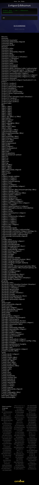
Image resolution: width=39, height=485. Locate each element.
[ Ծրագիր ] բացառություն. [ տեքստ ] (14, 349)
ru (28, 408)
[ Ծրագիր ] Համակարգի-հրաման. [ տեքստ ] (17, 323)
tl (28, 441)
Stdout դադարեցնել (8, 398)
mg (15, 436)
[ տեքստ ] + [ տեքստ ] (9, 185)
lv (15, 434)
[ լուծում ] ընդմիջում (8, 89)
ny (16, 458)
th (30, 438)
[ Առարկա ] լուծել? (7, 55)
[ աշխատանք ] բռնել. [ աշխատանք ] (14, 235)
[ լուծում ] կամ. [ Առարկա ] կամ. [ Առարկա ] (16, 97)
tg (30, 436)
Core (19, 1)
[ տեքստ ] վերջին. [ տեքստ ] (11, 200)
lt (16, 433)
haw (7, 459)
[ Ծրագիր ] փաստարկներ (10, 336)
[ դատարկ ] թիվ (7, 44)
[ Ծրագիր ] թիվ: (7, 326)
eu (3, 444)
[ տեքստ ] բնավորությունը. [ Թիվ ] (13, 193)
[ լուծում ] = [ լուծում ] (8, 84)
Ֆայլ (3, 301)
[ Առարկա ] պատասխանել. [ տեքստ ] (14, 74)
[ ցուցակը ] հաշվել (8, 295)
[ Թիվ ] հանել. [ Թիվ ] (8, 127)
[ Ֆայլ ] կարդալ (6, 306)
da (4, 434)
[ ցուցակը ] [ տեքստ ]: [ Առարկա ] (13, 286)
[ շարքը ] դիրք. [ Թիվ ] (9, 253)
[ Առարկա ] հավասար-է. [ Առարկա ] (14, 57)
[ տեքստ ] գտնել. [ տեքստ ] (11, 195)
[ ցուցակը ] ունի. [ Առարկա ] (11, 298)
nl (15, 454)
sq (29, 423)
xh (28, 458)
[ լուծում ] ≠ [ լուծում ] (8, 85)
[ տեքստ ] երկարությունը (10, 182)
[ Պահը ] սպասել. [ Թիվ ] (9, 351)
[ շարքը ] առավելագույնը (10, 245)
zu (29, 469)
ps (16, 466)
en (3, 439)
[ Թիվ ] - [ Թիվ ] (6, 125)
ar (4, 416)
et (4, 442)
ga (3, 452)
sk (27, 414)
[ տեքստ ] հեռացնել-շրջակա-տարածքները (17, 208)
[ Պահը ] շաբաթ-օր (8, 379)
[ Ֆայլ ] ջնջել (5, 313)
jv (15, 416)
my (18, 451)
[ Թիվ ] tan (4, 160)
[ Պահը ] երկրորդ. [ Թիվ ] (10, 366)
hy (15, 406)
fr (3, 449)
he (4, 462)
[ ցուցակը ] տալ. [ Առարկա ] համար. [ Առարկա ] (18, 285)
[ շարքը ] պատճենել (8, 273)
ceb (3, 427)
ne (17, 453)
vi (27, 453)
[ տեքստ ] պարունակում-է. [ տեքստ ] (14, 207)
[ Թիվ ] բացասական (8, 143)
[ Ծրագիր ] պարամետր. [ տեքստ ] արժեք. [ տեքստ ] (20, 341)
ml (16, 441)
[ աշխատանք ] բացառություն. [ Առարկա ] (16, 233)
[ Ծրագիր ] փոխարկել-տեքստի (12, 328)
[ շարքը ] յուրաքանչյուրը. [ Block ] (13, 246)
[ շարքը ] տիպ (6, 240)
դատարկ (4, 39)
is (15, 411)
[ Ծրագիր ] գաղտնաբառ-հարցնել (13, 344)
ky (15, 428)
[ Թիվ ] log (4, 163)
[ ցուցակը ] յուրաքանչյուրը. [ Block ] (14, 296)
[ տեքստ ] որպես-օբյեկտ (10, 177)
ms (15, 448)
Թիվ (2, 105)
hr (3, 467)
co (3, 429)
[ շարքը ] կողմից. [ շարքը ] (10, 271)
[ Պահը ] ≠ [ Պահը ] (7, 386)
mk (15, 439)
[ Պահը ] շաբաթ (7, 388)
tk (28, 439)
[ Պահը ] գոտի (6, 356)
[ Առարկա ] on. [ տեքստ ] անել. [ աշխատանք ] (17, 72)
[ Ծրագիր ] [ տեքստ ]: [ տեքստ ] (12, 334)
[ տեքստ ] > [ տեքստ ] (9, 221)
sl (27, 416)
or (17, 459)
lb (15, 429)
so (29, 421)
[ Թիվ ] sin (4, 157)
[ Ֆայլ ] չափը (6, 314)
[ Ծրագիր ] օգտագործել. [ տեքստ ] (13, 329)
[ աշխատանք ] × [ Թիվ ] (9, 130)
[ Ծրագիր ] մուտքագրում (10, 346)
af (2, 412)
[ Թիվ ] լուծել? (6, 173)
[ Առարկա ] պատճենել (9, 67)
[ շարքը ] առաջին (7, 255)
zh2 (30, 468)
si (29, 413)
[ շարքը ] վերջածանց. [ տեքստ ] (12, 241)
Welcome (4, 37)
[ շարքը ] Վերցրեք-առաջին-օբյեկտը (14, 263)
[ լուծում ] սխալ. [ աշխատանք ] (12, 94)
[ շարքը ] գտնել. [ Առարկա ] (11, 280)
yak (29, 461)
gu (4, 457)
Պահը (3, 353)
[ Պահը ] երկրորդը (8, 376)
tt (29, 444)
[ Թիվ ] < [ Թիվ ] (6, 110)
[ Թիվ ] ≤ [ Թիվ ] (6, 112)
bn (5, 422)
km (18, 421)
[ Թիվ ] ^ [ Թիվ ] (6, 168)
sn (29, 419)
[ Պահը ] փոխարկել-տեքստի (11, 389)
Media (22, 1)
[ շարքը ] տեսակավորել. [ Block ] (12, 275)
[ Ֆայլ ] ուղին (6, 303)
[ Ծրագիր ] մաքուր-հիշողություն (13, 318)
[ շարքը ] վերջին (7, 256)
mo (15, 444)
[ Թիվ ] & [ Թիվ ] (6, 165)
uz (28, 451)
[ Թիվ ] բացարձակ (8, 153)
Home (15, 1)
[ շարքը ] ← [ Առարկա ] (9, 248)
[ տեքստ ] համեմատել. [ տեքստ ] (13, 216)
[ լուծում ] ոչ (5, 95)
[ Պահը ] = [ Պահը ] (7, 384)
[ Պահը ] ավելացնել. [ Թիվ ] (11, 393)
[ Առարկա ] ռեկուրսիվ (9, 62)
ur (30, 449)
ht (2, 469)
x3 (30, 454)
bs (3, 424)
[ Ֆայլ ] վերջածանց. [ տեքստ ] (12, 310)
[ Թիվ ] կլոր (5, 152)
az (2, 417)
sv (28, 429)
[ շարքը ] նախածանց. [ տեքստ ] (13, 250)
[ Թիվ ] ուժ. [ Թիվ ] (7, 140)
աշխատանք (6, 226)
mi (17, 438)
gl (4, 456)
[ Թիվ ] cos (4, 158)
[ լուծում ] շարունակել (9, 90)
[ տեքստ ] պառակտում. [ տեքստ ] (13, 213)
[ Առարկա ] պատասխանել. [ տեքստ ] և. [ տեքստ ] (19, 75)
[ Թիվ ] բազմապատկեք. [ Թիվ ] (12, 133)
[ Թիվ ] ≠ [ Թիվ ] (6, 115)
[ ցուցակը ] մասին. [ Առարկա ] (12, 293)
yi (30, 463)
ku (16, 426)
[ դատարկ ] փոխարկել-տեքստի (13, 42)
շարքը (3, 238)
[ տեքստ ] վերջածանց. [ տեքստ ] (13, 187)
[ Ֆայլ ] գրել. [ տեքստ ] (9, 308)
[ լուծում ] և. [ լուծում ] (9, 99)
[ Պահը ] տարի (6, 368)
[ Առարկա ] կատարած (9, 65)
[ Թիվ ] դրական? (7, 142)
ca (4, 426)
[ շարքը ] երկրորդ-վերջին (10, 258)
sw (28, 431)
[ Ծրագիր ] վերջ (7, 338)
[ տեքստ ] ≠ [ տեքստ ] (9, 180)
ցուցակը (4, 281)
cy (3, 432)
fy (4, 451)
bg (2, 421)
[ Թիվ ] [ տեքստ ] (7, 147)
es (3, 441)
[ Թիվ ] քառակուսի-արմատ (11, 155)
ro (28, 406)
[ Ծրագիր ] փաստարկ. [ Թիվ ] (12, 324)
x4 (30, 456)
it (15, 413)
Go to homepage (19, 26)
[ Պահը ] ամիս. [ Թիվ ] (9, 359)
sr (29, 424)
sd (29, 411)
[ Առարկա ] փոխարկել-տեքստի (13, 52)
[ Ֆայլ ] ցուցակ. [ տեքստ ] (10, 316)
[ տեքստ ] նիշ (6, 215)
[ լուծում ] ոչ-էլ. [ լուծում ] (10, 100)
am (4, 414)
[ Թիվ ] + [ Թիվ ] (6, 122)
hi (5, 464)
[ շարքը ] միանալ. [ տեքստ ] (11, 251)
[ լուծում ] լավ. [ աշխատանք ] (11, 92)
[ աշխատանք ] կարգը (9, 132)
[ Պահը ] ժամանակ (8, 381)
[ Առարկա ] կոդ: (7, 50)
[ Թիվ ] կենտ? (6, 118)
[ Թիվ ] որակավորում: (9, 148)
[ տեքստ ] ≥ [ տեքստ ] (9, 223)
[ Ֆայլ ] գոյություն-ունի (9, 311)
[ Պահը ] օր (5, 371)
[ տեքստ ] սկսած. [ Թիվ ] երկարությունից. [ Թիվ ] (18, 190)
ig (17, 409)
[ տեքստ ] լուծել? (7, 211)
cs (3, 431)
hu (3, 471)
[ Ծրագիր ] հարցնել (8, 343)
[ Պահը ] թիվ (5, 391)
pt (15, 468)
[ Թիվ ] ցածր (5, 145)
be (2, 419)
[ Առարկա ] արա (7, 64)
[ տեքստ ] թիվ (6, 210)
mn (16, 443)
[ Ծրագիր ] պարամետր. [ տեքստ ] (13, 339)
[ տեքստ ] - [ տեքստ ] (8, 205)
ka (16, 418)
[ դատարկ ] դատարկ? (9, 40)
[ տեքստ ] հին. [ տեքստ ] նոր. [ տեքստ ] (15, 203)
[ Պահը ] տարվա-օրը (9, 378)
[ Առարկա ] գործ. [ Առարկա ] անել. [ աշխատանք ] (19, 69)
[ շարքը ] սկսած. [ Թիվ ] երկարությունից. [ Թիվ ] (18, 266)
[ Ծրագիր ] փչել (7, 348)
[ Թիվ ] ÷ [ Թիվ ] (6, 135)
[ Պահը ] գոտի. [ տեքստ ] (10, 354)
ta (30, 433)
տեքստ (4, 175)
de (3, 436)
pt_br (16, 469)
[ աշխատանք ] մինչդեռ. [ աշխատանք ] (15, 230)
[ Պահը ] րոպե (6, 374)
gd (2, 454)
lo (17, 431)
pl (16, 464)
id (14, 408)
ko (17, 424)
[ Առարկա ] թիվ (7, 54)
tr (29, 443)
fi (4, 447)
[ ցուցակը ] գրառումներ (10, 290)
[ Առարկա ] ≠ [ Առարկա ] (10, 59)
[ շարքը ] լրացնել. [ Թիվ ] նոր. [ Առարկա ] (15, 278)
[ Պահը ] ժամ (6, 373)
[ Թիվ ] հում (5, 172)
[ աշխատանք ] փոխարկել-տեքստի (14, 236)
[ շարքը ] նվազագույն (9, 243)
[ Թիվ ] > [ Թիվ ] (6, 107)
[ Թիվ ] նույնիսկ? (7, 120)
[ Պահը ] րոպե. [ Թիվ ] (9, 364)
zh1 (30, 466)
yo (29, 464)
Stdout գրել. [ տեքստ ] (9, 396)
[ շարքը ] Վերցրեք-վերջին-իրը (12, 261)
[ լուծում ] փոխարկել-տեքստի (12, 87)
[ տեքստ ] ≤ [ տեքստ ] (9, 220)
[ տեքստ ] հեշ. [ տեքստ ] (10, 225)
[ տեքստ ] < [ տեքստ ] (9, 218)
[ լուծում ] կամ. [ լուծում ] (10, 102)
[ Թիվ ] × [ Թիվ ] (6, 128)
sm (28, 418)
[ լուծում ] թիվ (6, 104)
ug (29, 446)
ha (4, 461)
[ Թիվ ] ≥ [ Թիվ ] (6, 109)
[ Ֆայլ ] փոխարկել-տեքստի (11, 305)
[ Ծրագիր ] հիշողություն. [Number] (13, 321)
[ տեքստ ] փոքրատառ (9, 198)
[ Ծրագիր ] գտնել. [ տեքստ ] (11, 333)
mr (17, 446)
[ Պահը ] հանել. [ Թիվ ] (9, 394)
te (29, 434)
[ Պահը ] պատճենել (8, 383)
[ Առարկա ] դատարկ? (9, 79)
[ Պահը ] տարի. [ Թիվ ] (9, 358)
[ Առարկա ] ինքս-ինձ (9, 60)
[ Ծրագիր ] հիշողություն (10, 319)
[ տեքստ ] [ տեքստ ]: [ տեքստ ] (12, 202)
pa (17, 461)
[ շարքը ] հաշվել (7, 265)
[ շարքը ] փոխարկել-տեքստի (12, 276)
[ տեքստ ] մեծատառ (8, 197)
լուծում (4, 82)
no (17, 456)
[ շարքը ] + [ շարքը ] (8, 270)
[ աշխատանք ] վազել (9, 228)
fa (4, 446)
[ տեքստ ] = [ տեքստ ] (9, 178)
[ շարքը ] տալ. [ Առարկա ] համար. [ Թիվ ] (15, 260)
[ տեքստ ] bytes (6, 183)
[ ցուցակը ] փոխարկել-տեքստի (13, 300)
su (27, 428)
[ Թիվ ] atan (5, 162)
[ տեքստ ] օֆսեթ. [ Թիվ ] (10, 192)
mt (17, 449)
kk (17, 419)
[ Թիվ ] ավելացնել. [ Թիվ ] (10, 123)
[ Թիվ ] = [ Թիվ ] (6, 113)
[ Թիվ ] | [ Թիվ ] (6, 167)
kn (17, 423)
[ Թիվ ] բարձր (6, 150)
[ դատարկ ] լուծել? (8, 45)
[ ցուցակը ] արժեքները (9, 291)
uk (27, 448)
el (2, 437)
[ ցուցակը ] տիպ (7, 283)
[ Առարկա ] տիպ (7, 49)
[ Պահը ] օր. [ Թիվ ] (7, 361)
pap (15, 463)
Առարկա (4, 47)
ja (17, 414)
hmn (3, 466)
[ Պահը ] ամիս (6, 369)
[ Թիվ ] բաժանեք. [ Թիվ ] (10, 137)
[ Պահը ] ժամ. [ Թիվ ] (8, 363)
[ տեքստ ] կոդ (6, 188)
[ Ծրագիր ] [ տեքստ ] (8, 331)
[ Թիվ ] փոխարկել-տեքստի (11, 170)
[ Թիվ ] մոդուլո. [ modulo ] (10, 138)
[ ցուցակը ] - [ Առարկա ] (10, 288)
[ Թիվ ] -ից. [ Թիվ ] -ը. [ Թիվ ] (11, 117)
